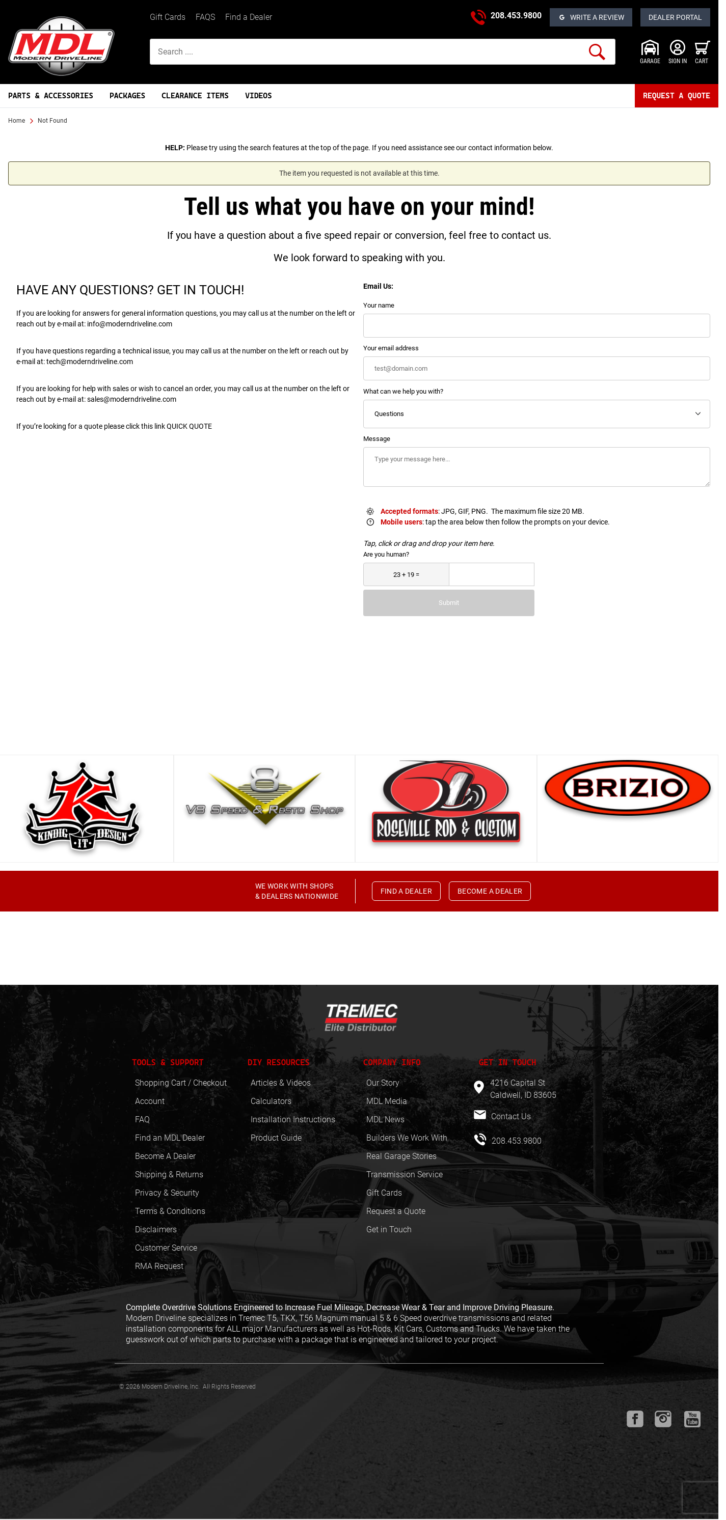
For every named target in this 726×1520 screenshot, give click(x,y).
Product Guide (276, 1138)
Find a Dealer (248, 17)
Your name (378, 305)
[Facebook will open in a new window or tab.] (635, 1419)
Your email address (391, 348)
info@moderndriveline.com (129, 324)
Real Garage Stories (401, 1156)
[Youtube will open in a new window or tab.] (692, 1419)
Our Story (382, 1083)
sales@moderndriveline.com (131, 399)
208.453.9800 (516, 15)
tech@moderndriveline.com (89, 361)
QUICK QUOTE (189, 426)
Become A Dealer (165, 1156)
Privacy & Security (167, 1193)
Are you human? (386, 554)
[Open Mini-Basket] (702, 52)
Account (150, 1101)
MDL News (385, 1119)
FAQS (205, 17)
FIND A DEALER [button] (407, 891)
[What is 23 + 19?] (406, 575)
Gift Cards (167, 17)
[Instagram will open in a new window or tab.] (663, 1419)
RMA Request (159, 1266)
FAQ (142, 1119)
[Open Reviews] (591, 17)
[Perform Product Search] (597, 52)
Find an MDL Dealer (170, 1138)
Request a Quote (395, 1211)
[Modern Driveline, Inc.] (75, 46)
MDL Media (386, 1101)
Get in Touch (389, 1229)
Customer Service (166, 1248)
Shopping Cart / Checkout (181, 1083)
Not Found (52, 120)
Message (376, 439)
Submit (449, 602)
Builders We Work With (406, 1138)
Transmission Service (404, 1174)
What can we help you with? (403, 391)
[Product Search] (382, 52)
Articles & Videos (281, 1083)
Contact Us (510, 1116)
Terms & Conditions (170, 1211)
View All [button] (355, 735)
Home (16, 120)
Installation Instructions (293, 1119)
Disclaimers (156, 1229)
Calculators (271, 1101)
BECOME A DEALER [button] (490, 891)
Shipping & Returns (169, 1174)
